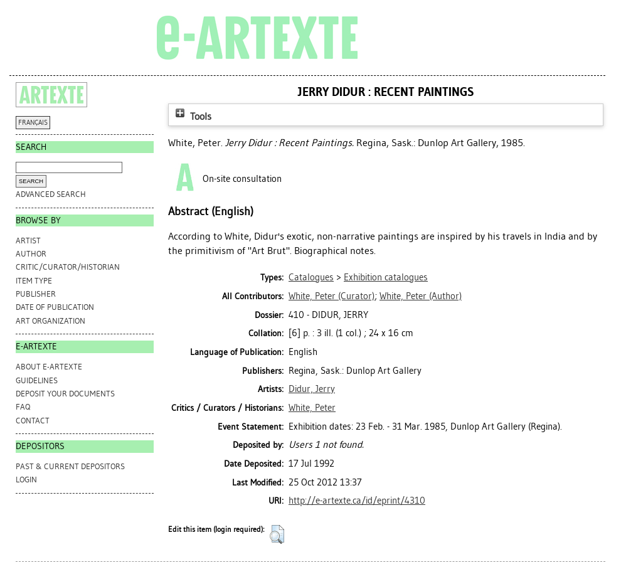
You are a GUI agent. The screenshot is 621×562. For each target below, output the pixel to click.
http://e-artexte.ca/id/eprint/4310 (357, 500)
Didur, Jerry (312, 389)
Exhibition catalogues (386, 277)
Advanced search (51, 194)
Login (26, 479)
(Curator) (331, 296)
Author (31, 253)
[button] (277, 534)
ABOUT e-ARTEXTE (49, 366)
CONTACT (33, 420)
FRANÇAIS (33, 123)
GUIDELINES (37, 380)
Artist (28, 240)
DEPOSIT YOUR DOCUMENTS (65, 393)
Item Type (34, 280)
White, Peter (312, 407)
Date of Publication (55, 307)
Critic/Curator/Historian (68, 267)
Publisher (36, 294)
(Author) (421, 296)
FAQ (23, 406)
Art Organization (50, 321)
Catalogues (311, 277)
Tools (191, 116)
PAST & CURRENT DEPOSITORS (70, 466)
